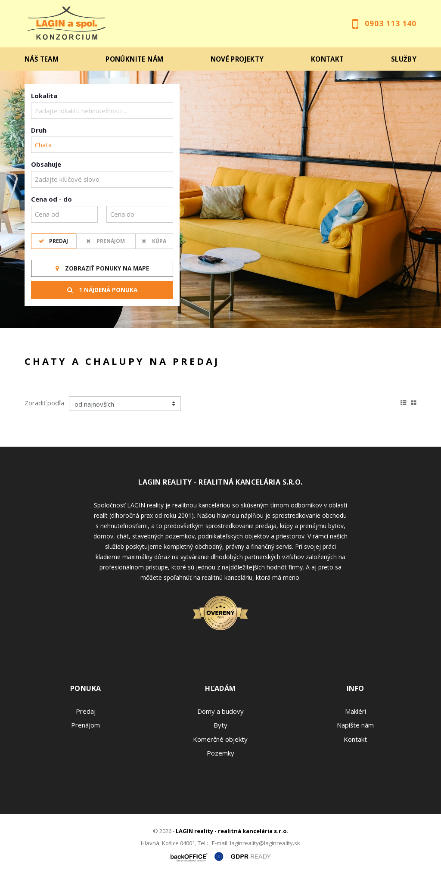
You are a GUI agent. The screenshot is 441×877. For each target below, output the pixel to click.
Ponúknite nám (134, 59)
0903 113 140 (390, 23)
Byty (220, 725)
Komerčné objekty (220, 739)
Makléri (355, 711)
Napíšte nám (355, 725)
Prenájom (110, 241)
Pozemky (220, 753)
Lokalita (44, 95)
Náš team (42, 59)
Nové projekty (237, 59)
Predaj (58, 241)
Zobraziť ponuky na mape (102, 268)
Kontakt (327, 59)
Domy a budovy (220, 711)
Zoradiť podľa (44, 402)
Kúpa (158, 241)
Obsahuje (46, 164)
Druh (39, 130)
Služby (403, 59)
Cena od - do (51, 199)
